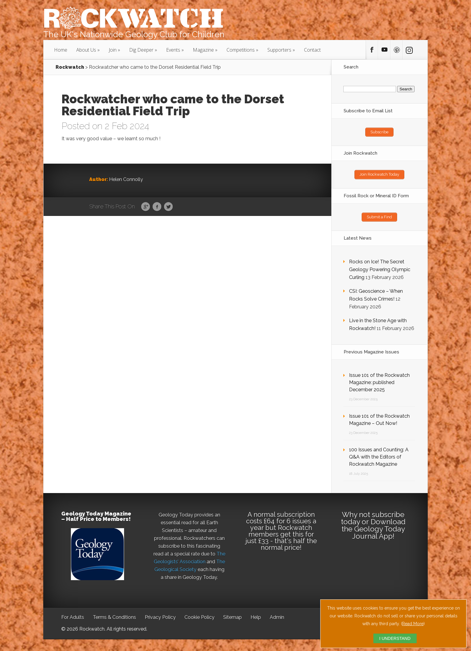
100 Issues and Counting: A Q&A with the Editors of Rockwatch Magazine (379, 457)
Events (173, 50)
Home (60, 50)
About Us (86, 50)
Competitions (240, 50)
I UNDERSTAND (395, 638)
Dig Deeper (141, 50)
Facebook (157, 207)
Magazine (203, 50)
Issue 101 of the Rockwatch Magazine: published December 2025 (379, 382)
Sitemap (232, 617)
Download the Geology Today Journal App (374, 528)
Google (145, 207)
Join (113, 50)
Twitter (168, 207)
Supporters (279, 50)
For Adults (72, 617)
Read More (413, 623)
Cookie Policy (199, 617)
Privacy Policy (160, 617)
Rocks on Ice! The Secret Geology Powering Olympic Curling (379, 269)
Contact (312, 50)
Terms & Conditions (114, 617)
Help (256, 617)
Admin (277, 617)
